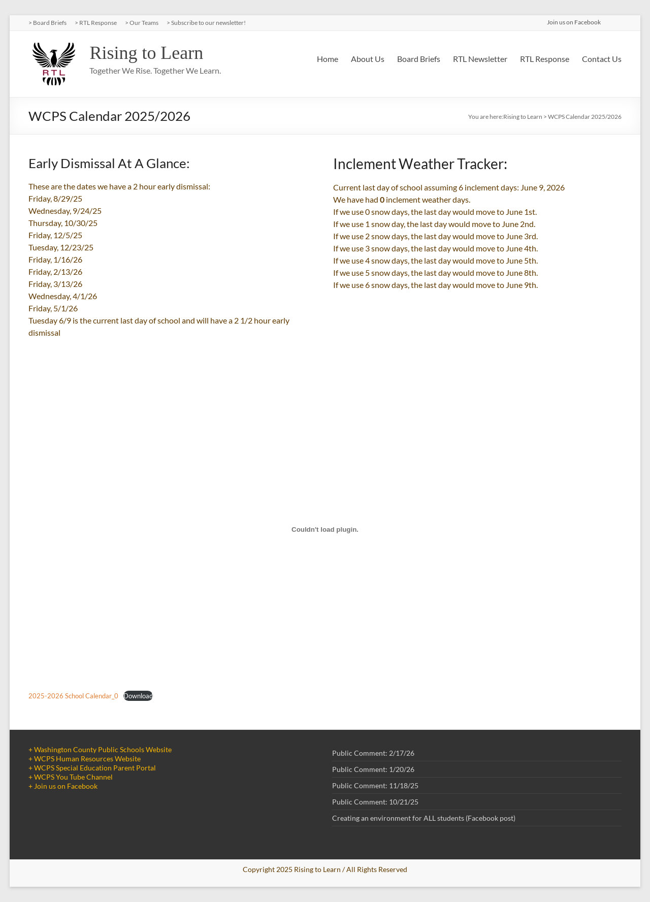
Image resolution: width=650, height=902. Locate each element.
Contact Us (602, 58)
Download (138, 696)
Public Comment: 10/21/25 (375, 801)
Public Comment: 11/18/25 (375, 785)
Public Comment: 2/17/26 (373, 753)
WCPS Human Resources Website (87, 758)
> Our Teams (141, 22)
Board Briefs (418, 58)
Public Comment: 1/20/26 (373, 769)
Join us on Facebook (66, 786)
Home (327, 58)
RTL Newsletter (480, 58)
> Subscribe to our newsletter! (206, 22)
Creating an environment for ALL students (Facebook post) (423, 818)
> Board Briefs (47, 22)
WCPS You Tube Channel (73, 776)
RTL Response (544, 58)
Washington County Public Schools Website (103, 749)
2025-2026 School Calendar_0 (73, 696)
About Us (367, 58)
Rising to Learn (146, 53)
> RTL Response (96, 22)
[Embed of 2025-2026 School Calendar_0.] (324, 529)
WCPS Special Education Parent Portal (95, 767)
